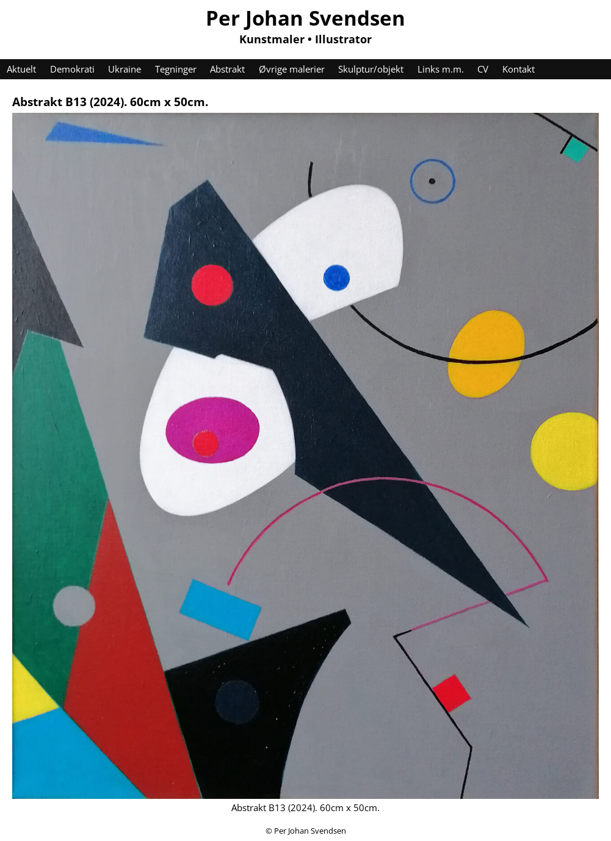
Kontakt (518, 69)
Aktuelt (21, 69)
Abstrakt (227, 69)
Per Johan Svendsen (305, 18)
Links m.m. (441, 69)
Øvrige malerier (292, 69)
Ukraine (124, 69)
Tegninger (176, 69)
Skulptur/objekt (370, 69)
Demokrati (72, 69)
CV (482, 69)
